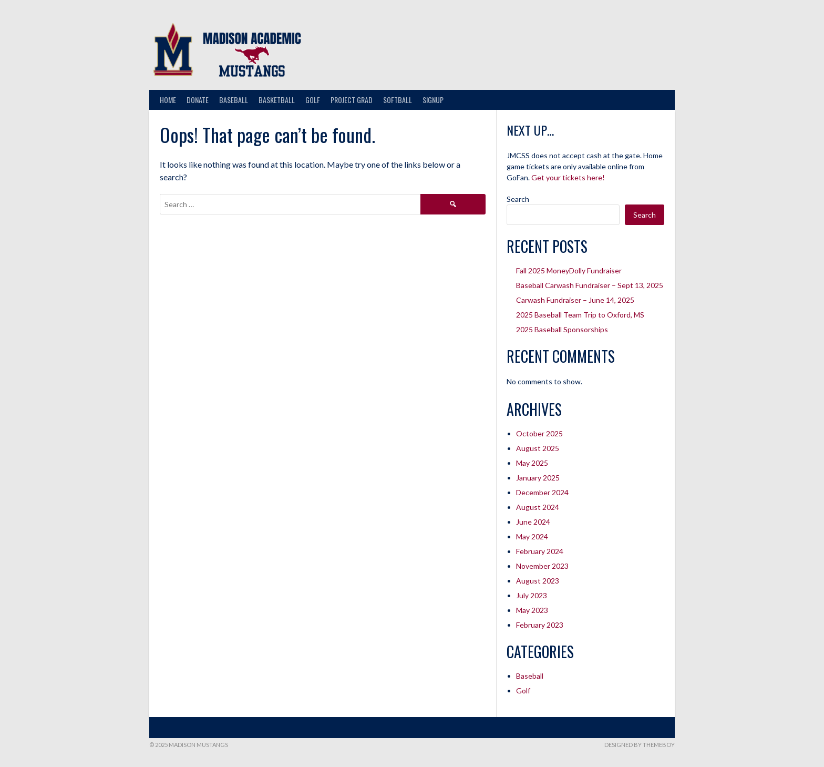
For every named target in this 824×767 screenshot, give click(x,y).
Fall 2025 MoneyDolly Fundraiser (569, 270)
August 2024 (537, 507)
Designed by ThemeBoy (639, 744)
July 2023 (531, 595)
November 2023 (542, 565)
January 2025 (538, 477)
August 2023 (537, 580)
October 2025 (539, 433)
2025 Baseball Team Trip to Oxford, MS (580, 314)
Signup (433, 99)
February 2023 (539, 624)
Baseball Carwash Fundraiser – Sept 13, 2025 (589, 285)
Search (518, 199)
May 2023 (532, 610)
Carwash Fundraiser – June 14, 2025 (575, 299)
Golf (312, 99)
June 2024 (533, 521)
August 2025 (537, 448)
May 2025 (532, 462)
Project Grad (352, 99)
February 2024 (539, 551)
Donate (198, 99)
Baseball (233, 99)
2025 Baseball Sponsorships (562, 329)
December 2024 (542, 492)
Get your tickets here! (568, 177)
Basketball (277, 99)
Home (168, 99)
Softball (397, 99)
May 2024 (532, 536)
